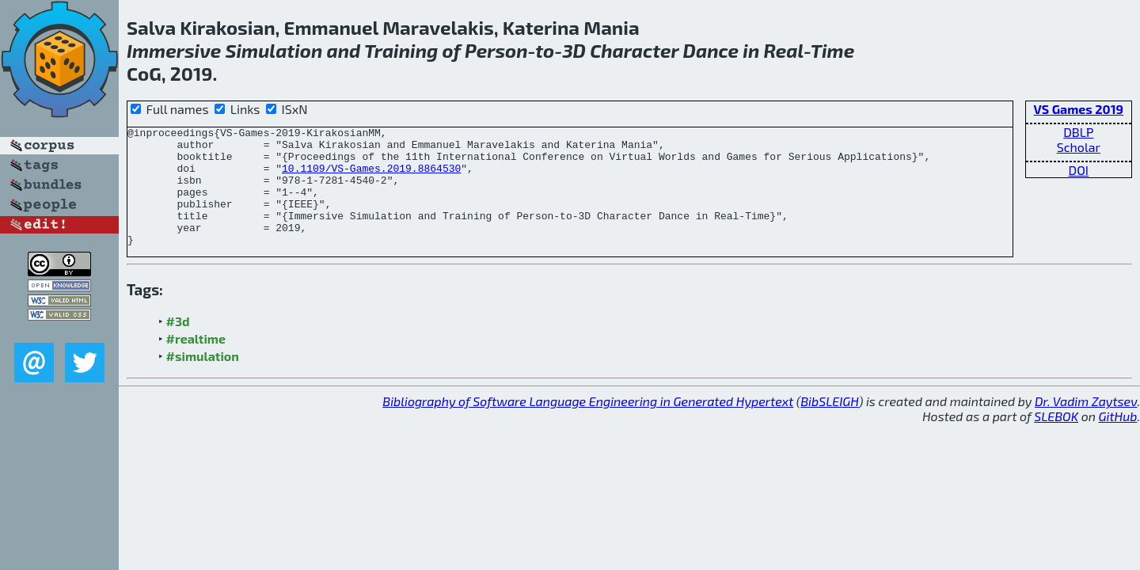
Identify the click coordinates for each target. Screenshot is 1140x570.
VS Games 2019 (1078, 108)
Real (783, 50)
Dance (711, 50)
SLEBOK (1056, 439)
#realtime (196, 362)
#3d (178, 344)
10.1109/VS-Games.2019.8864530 (371, 177)
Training (401, 50)
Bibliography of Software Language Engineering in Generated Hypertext (587, 424)
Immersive (174, 50)
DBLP (1078, 131)
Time (833, 50)
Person (496, 50)
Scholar (1078, 146)
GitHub (1118, 439)
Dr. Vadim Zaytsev (1086, 424)
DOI (1079, 169)
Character (634, 50)
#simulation (202, 379)
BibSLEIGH (829, 424)
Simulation (274, 50)
